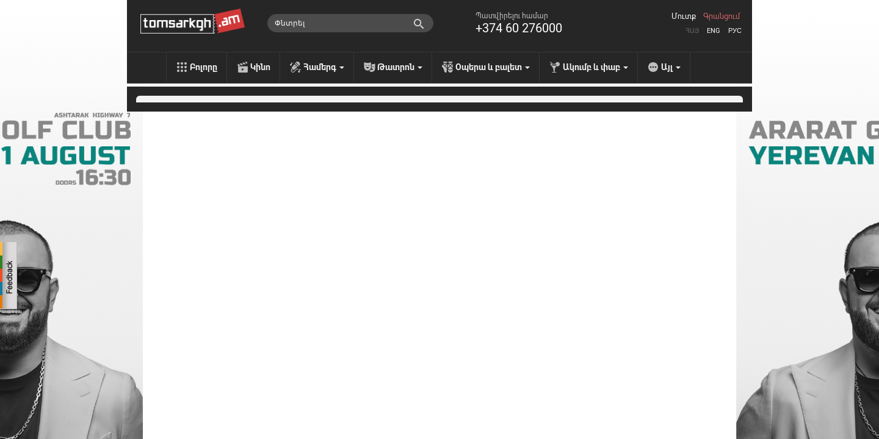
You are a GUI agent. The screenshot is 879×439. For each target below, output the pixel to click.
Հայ (692, 31)
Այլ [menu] (671, 67)
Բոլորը (203, 67)
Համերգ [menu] (323, 67)
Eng (713, 31)
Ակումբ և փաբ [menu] (595, 67)
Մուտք (683, 16)
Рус (735, 31)
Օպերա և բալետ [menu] (492, 67)
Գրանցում (721, 16)
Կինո (260, 67)
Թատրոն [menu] (399, 67)
